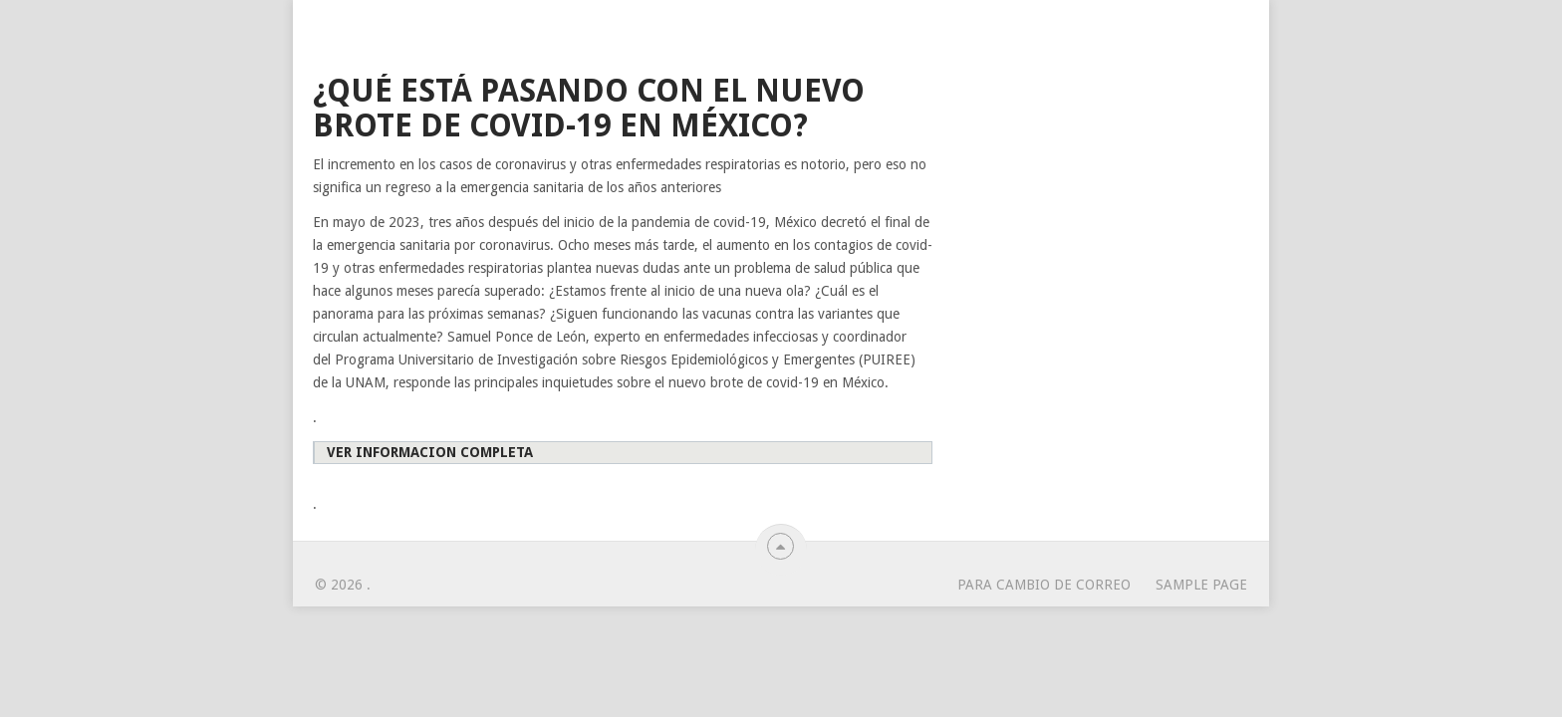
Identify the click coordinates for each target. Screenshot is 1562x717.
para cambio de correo (1044, 585)
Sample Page (1201, 585)
